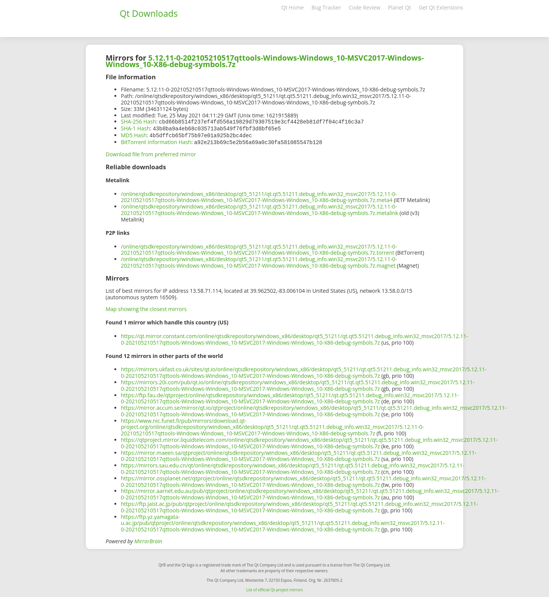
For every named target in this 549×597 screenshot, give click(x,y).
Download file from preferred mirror (151, 152)
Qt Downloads (149, 13)
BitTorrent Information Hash (156, 140)
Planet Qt (399, 7)
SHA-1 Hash (135, 128)
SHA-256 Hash (138, 121)
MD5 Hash (134, 134)
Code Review (364, 7)
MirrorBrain (148, 539)
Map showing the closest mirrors (146, 307)
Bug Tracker (326, 7)
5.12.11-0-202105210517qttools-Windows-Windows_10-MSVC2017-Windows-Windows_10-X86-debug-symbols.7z (265, 61)
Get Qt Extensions (441, 7)
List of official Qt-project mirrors (274, 588)
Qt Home (292, 7)
